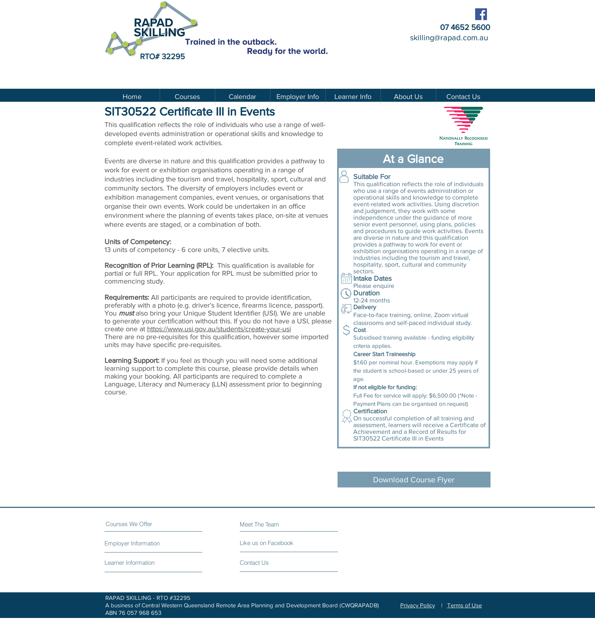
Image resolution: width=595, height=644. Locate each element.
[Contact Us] (269, 562)
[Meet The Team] (274, 524)
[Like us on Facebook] (275, 543)
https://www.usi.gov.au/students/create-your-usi (219, 329)
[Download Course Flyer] (414, 479)
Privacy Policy (417, 605)
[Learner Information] (130, 562)
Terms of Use (464, 605)
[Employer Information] (134, 543)
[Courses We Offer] (135, 524)
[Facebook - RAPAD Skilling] (481, 14)
